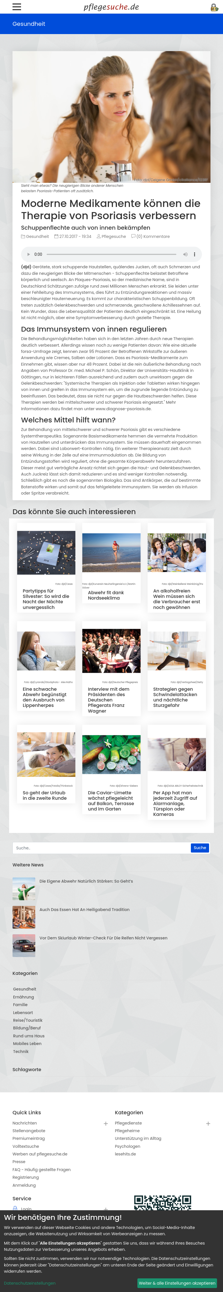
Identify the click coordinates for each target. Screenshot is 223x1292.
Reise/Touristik (28, 1020)
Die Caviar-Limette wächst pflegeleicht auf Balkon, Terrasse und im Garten (111, 801)
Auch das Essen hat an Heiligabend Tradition (85, 909)
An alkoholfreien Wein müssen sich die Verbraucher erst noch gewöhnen (176, 599)
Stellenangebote (29, 1131)
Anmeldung (24, 1185)
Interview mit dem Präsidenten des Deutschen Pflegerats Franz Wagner (108, 700)
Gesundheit (35, 236)
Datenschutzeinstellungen (29, 1283)
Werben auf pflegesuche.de (40, 1154)
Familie (20, 1005)
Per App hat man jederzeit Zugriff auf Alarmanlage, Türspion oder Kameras (175, 804)
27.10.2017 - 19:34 (72, 236)
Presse (19, 1162)
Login (26, 1209)
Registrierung (26, 1177)
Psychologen (127, 1146)
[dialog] (111, 1251)
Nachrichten (25, 1123)
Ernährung (23, 997)
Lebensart (23, 1012)
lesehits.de (125, 1154)
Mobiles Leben (27, 1043)
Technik (21, 1051)
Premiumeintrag (29, 1138)
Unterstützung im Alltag (138, 1138)
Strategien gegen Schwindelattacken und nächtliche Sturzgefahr (175, 697)
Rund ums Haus (29, 1036)
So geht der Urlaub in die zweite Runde (45, 795)
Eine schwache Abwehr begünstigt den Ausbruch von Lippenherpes (45, 697)
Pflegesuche (111, 236)
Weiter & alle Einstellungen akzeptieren (177, 1283)
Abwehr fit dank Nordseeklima (106, 595)
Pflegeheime (127, 1131)
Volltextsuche (26, 1146)
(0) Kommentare (150, 236)
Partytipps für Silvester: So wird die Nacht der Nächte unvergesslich (46, 599)
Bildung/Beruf (27, 1028)
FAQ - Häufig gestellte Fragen (42, 1169)
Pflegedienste (128, 1123)
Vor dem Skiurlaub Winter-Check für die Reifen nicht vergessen (104, 938)
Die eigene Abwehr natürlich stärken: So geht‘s (86, 881)
